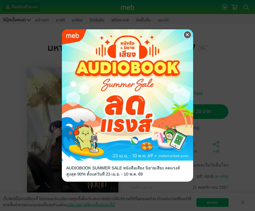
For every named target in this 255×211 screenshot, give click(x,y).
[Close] (187, 35)
